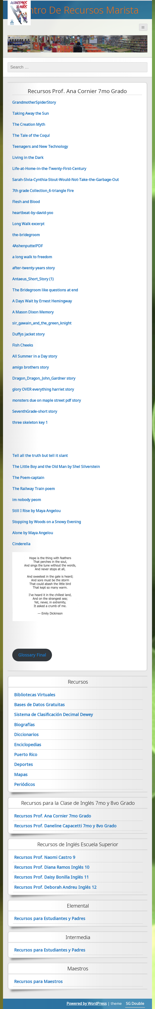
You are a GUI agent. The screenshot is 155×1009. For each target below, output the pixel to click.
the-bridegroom (26, 234)
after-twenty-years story (33, 267)
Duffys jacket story (28, 334)
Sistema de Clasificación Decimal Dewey (53, 714)
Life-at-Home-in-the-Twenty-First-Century (49, 168)
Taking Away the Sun (30, 113)
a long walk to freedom (32, 256)
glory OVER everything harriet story (43, 389)
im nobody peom (26, 499)
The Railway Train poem (33, 488)
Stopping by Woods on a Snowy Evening (46, 521)
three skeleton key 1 (30, 422)
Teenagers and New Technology (40, 146)
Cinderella (21, 543)
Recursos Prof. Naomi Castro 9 (44, 857)
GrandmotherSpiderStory (34, 102)
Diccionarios (26, 734)
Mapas (20, 774)
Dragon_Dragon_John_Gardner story (43, 378)
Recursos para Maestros (38, 981)
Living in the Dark (27, 157)
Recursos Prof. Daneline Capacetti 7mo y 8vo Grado (65, 825)
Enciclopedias (27, 744)
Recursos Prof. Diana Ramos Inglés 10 (51, 867)
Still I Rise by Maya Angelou (36, 510)
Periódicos (24, 784)
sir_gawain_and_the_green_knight (41, 323)
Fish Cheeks (22, 345)
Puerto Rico (25, 754)
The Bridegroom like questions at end (45, 289)
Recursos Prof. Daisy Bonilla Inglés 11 (51, 877)
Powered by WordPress (87, 1003)
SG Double (135, 1003)
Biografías (24, 724)
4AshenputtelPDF (27, 245)
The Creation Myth (28, 124)
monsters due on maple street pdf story (46, 400)
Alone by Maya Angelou (32, 532)
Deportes (23, 764)
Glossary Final (32, 655)
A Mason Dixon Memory (33, 312)
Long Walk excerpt (28, 223)
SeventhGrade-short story (34, 411)
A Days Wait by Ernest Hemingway (42, 301)
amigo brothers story (30, 367)
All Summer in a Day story (34, 356)
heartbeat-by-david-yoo (32, 212)
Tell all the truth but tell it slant (40, 455)
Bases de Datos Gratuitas (39, 704)
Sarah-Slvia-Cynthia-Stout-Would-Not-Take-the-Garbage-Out (65, 179)
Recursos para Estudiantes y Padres (49, 918)
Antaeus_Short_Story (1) (33, 278)
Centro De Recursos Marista (77, 9)
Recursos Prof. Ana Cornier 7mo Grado (52, 816)
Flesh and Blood (26, 201)
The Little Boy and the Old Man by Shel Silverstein (56, 466)
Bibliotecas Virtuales (34, 694)
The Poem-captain (28, 477)
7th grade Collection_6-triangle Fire (43, 190)
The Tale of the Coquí (31, 135)
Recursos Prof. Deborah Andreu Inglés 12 (55, 887)
